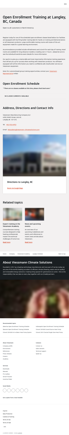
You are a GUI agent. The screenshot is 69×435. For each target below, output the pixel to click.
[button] (62, 254)
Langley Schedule (38, 254)
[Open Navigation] (65, 4)
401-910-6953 (11, 125)
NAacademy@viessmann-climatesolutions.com (24, 130)
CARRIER (20, 433)
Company (12, 254)
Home (4, 254)
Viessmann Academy (24, 254)
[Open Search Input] (61, 4)
